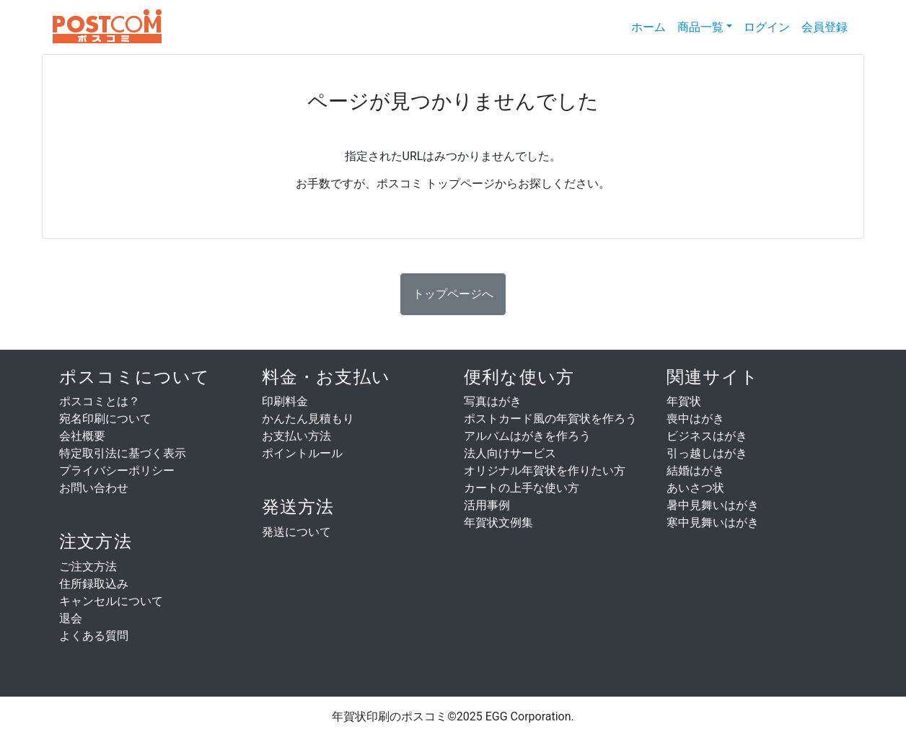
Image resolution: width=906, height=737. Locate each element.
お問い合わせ (93, 488)
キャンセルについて (111, 601)
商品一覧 (700, 27)
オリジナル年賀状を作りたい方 (544, 470)
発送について (296, 532)
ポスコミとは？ (99, 401)
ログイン (767, 27)
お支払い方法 (296, 436)
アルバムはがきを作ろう (527, 436)
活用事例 (487, 505)
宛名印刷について (105, 418)
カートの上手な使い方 (521, 488)
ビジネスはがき (707, 436)
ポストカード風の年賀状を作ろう (550, 418)
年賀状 (684, 401)
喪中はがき (695, 418)
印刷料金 (285, 401)
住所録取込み (93, 584)
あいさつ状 (695, 488)
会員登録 (824, 27)
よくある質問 (93, 636)
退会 (70, 618)
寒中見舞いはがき (713, 522)
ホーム (651, 26)
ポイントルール (302, 453)
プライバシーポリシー (117, 470)
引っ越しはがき (707, 453)
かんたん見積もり (308, 418)
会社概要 (82, 436)
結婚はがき (695, 470)
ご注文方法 (88, 566)
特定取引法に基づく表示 (122, 453)
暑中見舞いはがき (713, 505)
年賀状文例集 (498, 522)
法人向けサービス (510, 453)
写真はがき (493, 401)
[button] (453, 294)
